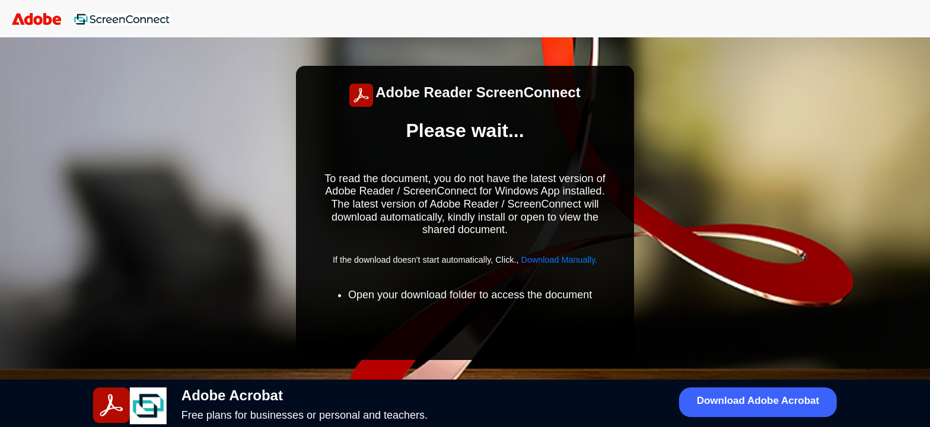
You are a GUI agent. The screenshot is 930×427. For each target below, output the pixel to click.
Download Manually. (559, 260)
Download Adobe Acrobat (758, 400)
